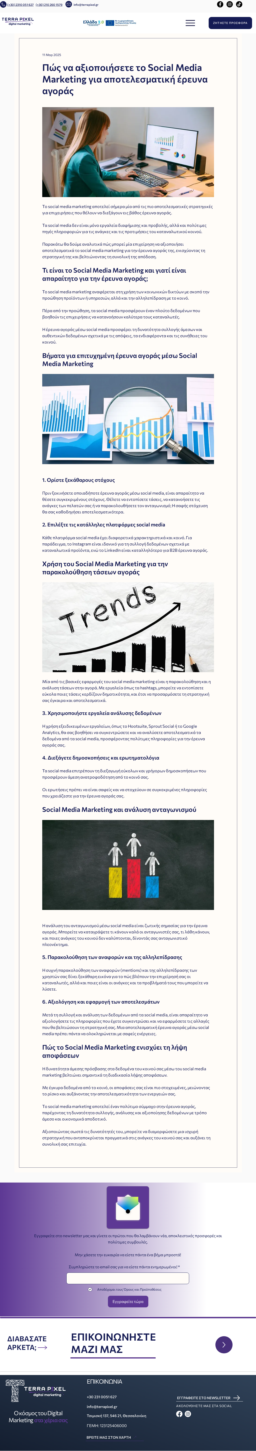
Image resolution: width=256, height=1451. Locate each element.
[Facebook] (220, 4)
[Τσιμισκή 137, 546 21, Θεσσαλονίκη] (119, 1415)
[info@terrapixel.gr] (111, 1406)
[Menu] (190, 23)
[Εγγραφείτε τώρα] (128, 1301)
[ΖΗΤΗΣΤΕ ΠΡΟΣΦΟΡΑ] (230, 23)
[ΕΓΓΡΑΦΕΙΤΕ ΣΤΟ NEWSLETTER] (209, 1398)
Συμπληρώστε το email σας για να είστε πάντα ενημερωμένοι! (123, 1267)
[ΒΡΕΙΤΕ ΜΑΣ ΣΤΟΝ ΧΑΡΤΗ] (115, 1437)
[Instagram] (230, 4)
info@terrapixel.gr (86, 5)
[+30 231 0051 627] (111, 1396)
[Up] (224, 1344)
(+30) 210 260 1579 (49, 5)
